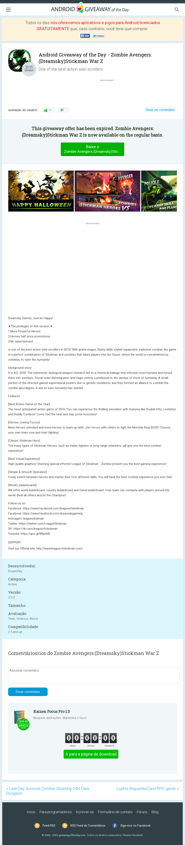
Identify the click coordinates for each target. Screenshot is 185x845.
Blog (154, 812)
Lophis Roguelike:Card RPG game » (148, 788)
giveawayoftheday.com (72, 835)
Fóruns (142, 812)
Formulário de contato (115, 812)
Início (31, 812)
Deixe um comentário (160, 110)
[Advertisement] (109, 92)
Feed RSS (49, 825)
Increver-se (85, 812)
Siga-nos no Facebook (135, 825)
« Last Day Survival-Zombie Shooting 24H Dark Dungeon (47, 791)
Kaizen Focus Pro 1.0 (51, 711)
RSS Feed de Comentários (87, 825)
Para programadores (55, 812)
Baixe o (94, 149)
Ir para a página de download (91, 754)
